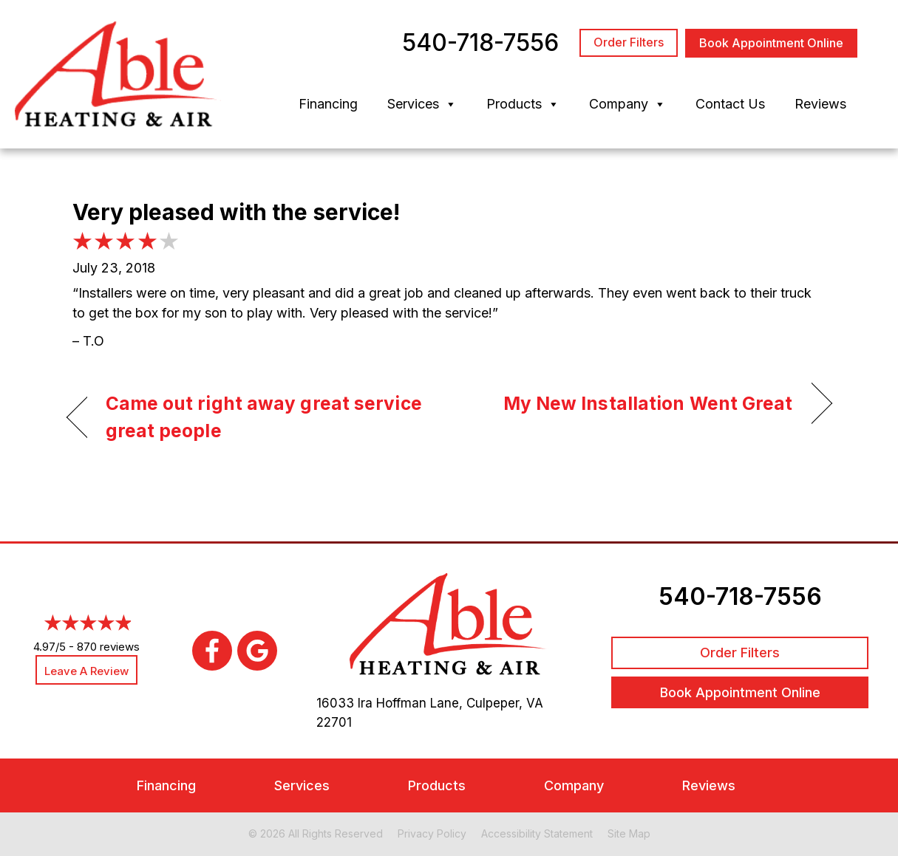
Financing (328, 104)
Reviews (820, 104)
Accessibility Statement (537, 833)
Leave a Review (86, 671)
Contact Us (730, 104)
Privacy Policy (432, 833)
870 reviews (108, 647)
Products (522, 104)
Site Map (629, 833)
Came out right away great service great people (264, 417)
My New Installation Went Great (648, 403)
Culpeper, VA (504, 703)
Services (422, 104)
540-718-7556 (740, 596)
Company (627, 104)
